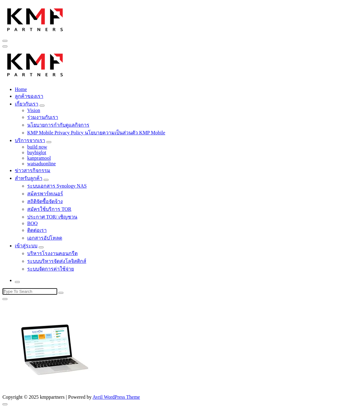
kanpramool (39, 158)
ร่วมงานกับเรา (42, 117)
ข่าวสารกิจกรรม (32, 170)
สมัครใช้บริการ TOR (49, 209)
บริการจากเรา (30, 140)
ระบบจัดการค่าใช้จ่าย (50, 268)
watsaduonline (41, 163)
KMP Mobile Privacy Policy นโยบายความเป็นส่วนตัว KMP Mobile (96, 132)
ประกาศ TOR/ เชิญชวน (52, 216)
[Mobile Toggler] (42, 105)
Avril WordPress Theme (116, 397)
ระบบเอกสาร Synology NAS (57, 186)
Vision (33, 110)
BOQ (32, 223)
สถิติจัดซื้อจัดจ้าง (45, 201)
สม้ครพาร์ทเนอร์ (45, 193)
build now (37, 147)
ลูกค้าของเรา (29, 96)
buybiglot (36, 152)
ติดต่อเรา (37, 230)
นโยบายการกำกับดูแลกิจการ (58, 125)
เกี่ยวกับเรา (26, 103)
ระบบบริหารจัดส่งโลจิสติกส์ (56, 261)
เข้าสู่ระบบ (26, 245)
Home (21, 89)
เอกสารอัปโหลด (44, 238)
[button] (35, 18)
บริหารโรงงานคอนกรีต (52, 253)
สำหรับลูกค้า (28, 178)
